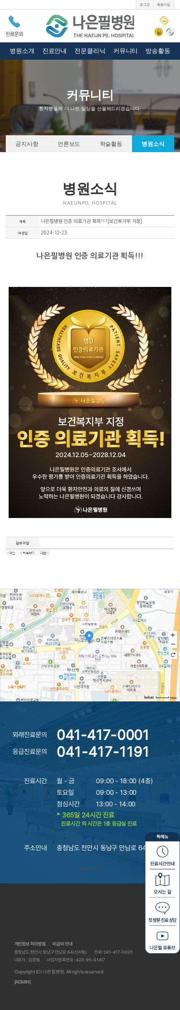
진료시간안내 (162, 854)
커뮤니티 (125, 50)
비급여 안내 (62, 943)
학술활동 (111, 143)
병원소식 (153, 143)
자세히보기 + (90, 869)
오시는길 (162, 882)
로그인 (145, 4)
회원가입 (163, 4)
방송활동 (157, 50)
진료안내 (54, 50)
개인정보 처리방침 (30, 943)
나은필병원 (90, 25)
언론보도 (69, 143)
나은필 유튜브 (162, 939)
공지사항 (26, 143)
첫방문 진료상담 (162, 910)
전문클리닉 (89, 50)
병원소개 (22, 50)
